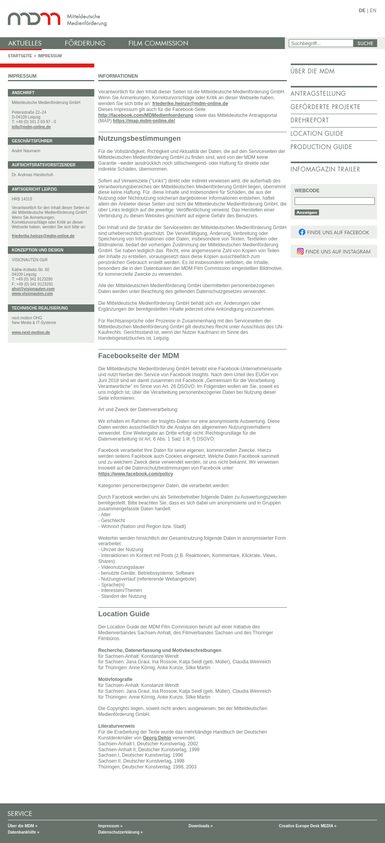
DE (362, 10)
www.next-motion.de (31, 332)
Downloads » (201, 826)
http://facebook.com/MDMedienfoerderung (145, 115)
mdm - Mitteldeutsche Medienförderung (143, 18)
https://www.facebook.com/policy (135, 474)
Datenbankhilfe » (23, 832)
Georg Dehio (157, 738)
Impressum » (110, 826)
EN (373, 10)
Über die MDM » (22, 826)
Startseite (20, 56)
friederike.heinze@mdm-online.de (43, 236)
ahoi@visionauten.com (33, 289)
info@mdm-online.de (31, 127)
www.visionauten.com (32, 293)
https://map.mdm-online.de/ (144, 121)
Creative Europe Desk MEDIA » (307, 826)
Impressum (50, 56)
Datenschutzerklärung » (120, 832)
